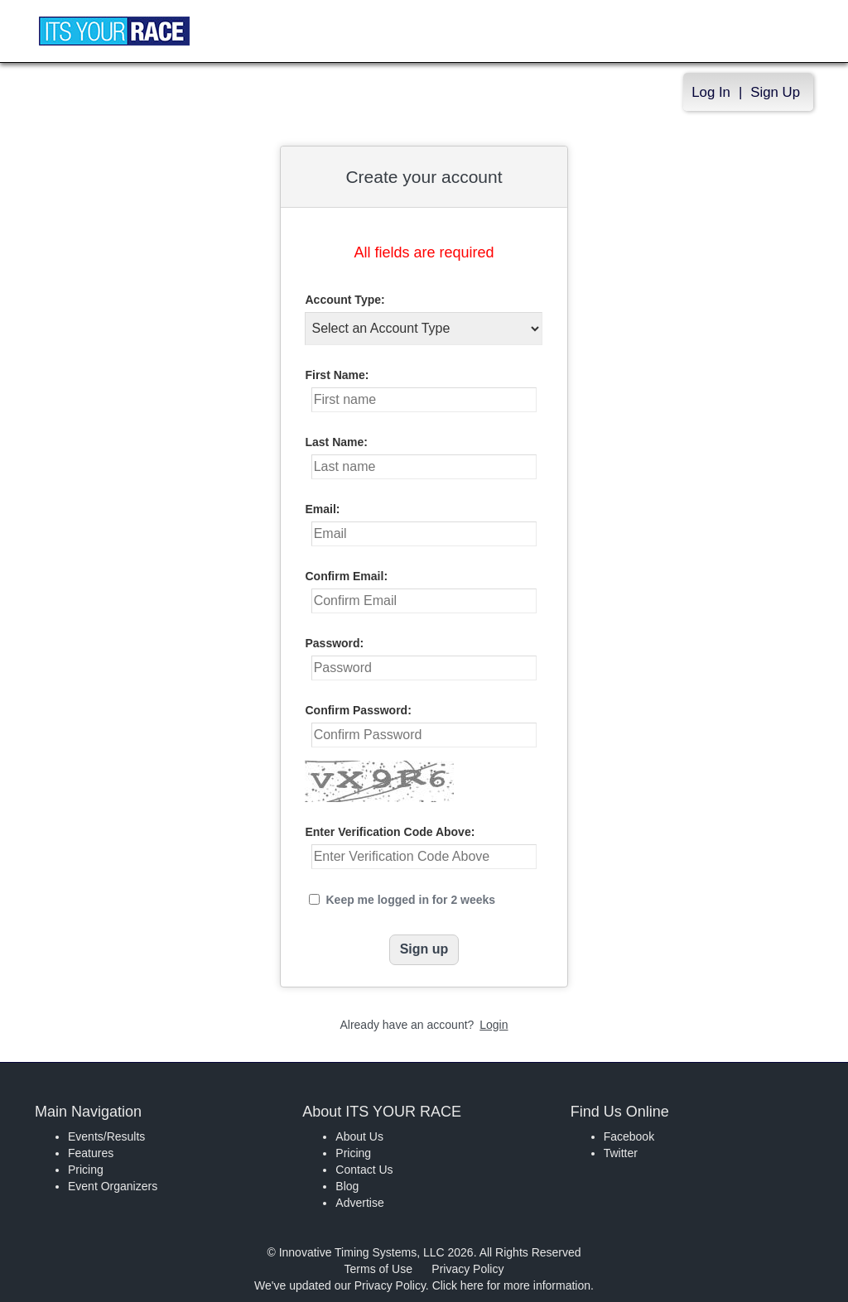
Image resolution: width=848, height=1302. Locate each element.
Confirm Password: (358, 710)
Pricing (86, 1169)
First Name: (337, 375)
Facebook (629, 1136)
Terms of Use (378, 1269)
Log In (710, 92)
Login (493, 1024)
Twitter (621, 1153)
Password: (334, 643)
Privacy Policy (467, 1269)
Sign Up (775, 92)
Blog (347, 1186)
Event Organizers (112, 1186)
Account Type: (344, 299)
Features (90, 1153)
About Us (359, 1136)
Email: (322, 509)
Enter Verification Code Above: (390, 831)
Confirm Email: (346, 576)
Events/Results (106, 1136)
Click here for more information (511, 1285)
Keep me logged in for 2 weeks (410, 899)
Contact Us (364, 1169)
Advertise (359, 1202)
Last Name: (336, 442)
